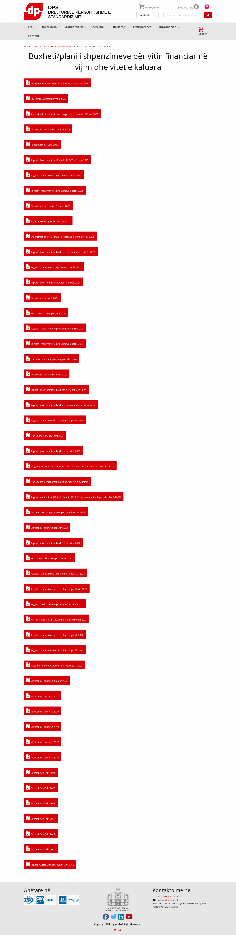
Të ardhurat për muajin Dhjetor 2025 (48, 129)
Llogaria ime (188, 7)
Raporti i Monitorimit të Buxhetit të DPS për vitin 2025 (57, 159)
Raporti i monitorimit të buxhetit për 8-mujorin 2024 (56, 389)
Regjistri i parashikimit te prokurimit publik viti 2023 (55, 573)
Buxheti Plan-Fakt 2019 (40, 802)
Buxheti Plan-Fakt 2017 (40, 833)
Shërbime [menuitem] (97, 27)
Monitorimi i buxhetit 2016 (42, 757)
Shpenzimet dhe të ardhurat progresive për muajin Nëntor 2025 (62, 113)
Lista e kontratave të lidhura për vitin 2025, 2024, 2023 (57, 83)
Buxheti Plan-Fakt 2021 (40, 772)
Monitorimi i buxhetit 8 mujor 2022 (47, 680)
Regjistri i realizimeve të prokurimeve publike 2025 (54, 190)
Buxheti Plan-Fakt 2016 (40, 848)
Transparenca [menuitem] (142, 27)
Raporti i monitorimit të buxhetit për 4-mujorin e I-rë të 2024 (60, 404)
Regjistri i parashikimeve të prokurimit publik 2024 (54, 420)
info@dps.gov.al (170, 900)
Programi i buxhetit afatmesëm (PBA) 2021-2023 (54, 665)
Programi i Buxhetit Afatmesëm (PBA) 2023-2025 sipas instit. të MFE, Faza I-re (70, 466)
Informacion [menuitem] (167, 27)
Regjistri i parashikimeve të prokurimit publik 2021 (54, 649)
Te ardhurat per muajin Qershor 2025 (48, 205)
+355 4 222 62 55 (171, 896)
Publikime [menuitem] (118, 27)
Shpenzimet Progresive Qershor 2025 (48, 220)
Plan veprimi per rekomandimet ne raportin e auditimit (57, 481)
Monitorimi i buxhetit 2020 (42, 711)
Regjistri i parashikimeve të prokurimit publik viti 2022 (56, 588)
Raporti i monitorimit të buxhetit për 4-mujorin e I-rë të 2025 (60, 251)
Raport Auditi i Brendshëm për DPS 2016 (50, 864)
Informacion (35, 46)
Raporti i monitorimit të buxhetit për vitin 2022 (53, 542)
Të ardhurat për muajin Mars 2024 (46, 374)
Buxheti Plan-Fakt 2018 (40, 818)
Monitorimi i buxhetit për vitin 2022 (47, 527)
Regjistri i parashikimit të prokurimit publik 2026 (53, 175)
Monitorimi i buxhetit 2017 (42, 741)
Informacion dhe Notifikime (57, 46)
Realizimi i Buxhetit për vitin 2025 (46, 98)
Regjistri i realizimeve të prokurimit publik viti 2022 (55, 603)
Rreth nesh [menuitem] (49, 27)
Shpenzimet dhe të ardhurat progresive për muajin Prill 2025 (60, 236)
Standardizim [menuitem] (73, 27)
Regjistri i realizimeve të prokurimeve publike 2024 (54, 328)
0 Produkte (149, 7)
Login (119, 930)
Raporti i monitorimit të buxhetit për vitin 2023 (53, 450)
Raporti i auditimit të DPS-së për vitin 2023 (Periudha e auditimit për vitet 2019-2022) (73, 496)
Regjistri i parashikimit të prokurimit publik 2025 (53, 266)
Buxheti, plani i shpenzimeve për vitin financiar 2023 (55, 511)
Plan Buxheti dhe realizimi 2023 (45, 435)
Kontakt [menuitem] (33, 36)
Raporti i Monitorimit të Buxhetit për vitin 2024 (53, 282)
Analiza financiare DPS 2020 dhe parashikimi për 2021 (56, 619)
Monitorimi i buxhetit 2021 (42, 695)
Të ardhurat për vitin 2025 (42, 144)
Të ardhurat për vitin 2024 (42, 297)
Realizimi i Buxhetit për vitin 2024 (46, 312)
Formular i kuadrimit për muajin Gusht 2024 (51, 358)
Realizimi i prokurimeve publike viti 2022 (49, 557)
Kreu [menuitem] (31, 27)
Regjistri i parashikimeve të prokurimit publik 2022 (54, 634)
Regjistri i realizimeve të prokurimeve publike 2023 (54, 343)
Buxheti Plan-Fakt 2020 (40, 787)
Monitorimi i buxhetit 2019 (42, 726)
